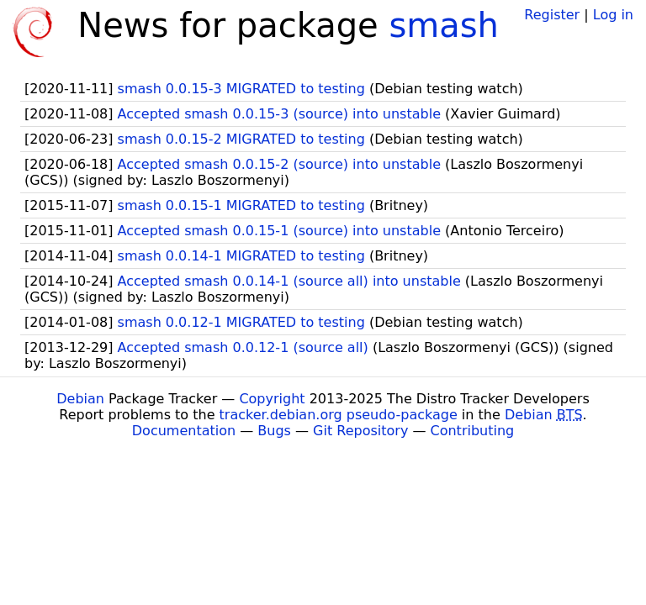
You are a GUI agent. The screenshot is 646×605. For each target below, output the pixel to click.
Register (552, 15)
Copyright (271, 399)
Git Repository (360, 431)
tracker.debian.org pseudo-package (339, 415)
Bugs (274, 431)
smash (444, 25)
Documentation (184, 431)
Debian (80, 399)
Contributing (473, 431)
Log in (613, 15)
